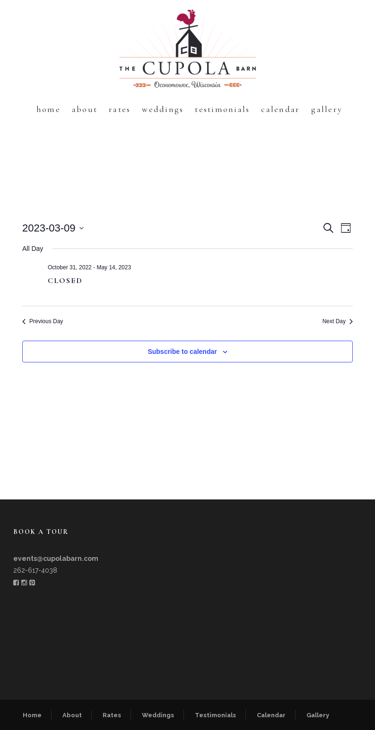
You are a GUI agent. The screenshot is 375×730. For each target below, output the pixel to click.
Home (48, 109)
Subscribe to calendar (182, 351)
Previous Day (42, 321)
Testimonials (222, 109)
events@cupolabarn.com (55, 558)
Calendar (280, 109)
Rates (120, 109)
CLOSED (65, 280)
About (84, 109)
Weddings (162, 109)
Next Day (338, 321)
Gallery (326, 109)
